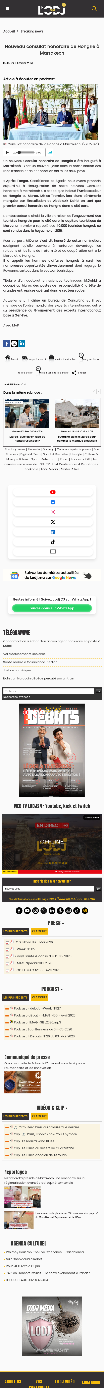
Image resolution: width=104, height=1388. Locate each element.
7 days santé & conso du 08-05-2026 (42, 960)
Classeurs (42, 935)
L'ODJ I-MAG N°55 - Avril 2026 (35, 974)
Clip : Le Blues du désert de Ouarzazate (43, 1152)
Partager (58, 378)
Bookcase (57, 470)
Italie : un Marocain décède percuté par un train (36, 682)
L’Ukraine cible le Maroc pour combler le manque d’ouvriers (76, 439)
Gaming (52, 450)
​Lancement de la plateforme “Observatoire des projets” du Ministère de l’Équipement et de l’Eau (67, 1218)
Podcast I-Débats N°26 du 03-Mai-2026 (43, 1040)
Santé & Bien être (67, 455)
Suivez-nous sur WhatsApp (52, 614)
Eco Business (16, 455)
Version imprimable (79, 357)
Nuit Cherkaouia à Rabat (23, 1261)
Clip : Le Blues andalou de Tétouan (39, 1159)
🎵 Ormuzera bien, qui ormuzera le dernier (45, 1131)
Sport (56, 460)
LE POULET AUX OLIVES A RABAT (27, 1281)
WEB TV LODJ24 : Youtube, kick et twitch (52, 809)
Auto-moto (72, 460)
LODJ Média (77, 470)
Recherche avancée (15, 700)
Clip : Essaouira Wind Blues (33, 1145)
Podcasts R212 (18, 465)
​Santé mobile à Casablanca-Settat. (28, 667)
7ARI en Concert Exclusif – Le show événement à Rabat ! (45, 1274)
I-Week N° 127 (24, 953)
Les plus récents (16, 935)
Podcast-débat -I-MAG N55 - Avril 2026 (43, 1019)
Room (88, 460)
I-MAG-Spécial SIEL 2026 (31, 967)
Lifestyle (89, 455)
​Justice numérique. (16, 674)
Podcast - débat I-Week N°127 (36, 1013)
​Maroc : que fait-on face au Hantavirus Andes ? (27, 439)
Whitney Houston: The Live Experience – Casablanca (42, 1254)
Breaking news (34, 31)
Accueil (9, 31)
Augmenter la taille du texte (32, 368)
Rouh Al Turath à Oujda (22, 1268)
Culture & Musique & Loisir (29, 460)
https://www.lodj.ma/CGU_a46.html (72, 902)
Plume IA (36, 450)
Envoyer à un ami (41, 357)
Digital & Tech (40, 455)
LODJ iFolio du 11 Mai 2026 (32, 946)
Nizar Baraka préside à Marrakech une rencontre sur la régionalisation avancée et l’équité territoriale (42, 1183)
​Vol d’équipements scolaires (23, 659)
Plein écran (93, 821)
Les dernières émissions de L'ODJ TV (60, 465)
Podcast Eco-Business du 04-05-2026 (42, 1033)
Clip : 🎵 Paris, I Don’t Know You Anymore (43, 1138)
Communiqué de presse (80, 450)
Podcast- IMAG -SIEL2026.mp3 (36, 1026)
